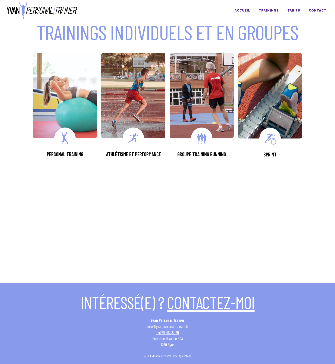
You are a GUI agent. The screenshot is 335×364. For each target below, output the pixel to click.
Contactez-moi (210, 302)
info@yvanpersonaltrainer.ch (167, 326)
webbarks (186, 356)
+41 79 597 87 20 (167, 332)
